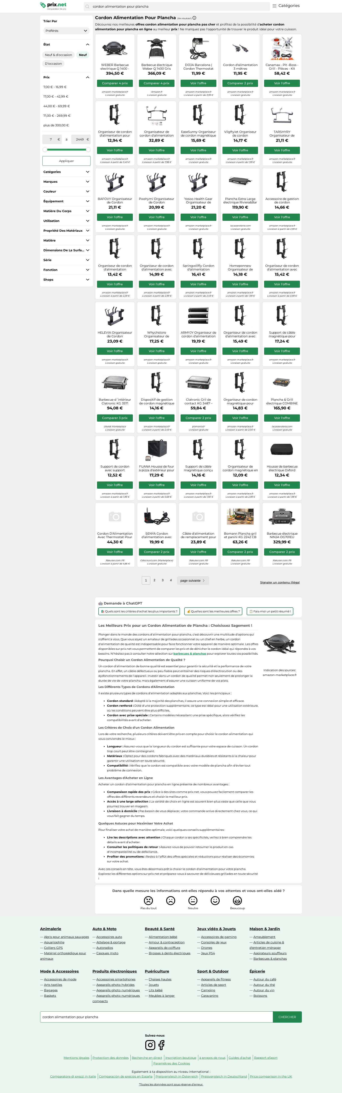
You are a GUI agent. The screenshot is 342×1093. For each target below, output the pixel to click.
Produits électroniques (114, 971)
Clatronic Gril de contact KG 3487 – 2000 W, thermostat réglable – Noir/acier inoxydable (198, 401)
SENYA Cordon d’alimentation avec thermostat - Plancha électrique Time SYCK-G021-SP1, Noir (157, 535)
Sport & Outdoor (213, 971)
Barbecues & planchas (270, 959)
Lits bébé (155, 990)
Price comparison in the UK (271, 1076)
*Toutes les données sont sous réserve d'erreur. (171, 1084)
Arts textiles (53, 985)
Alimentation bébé (163, 937)
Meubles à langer (162, 996)
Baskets (50, 996)
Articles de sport (213, 985)
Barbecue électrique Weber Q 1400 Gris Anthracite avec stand (156, 67)
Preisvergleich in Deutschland (224, 1076)
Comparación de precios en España (125, 1076)
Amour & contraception (167, 942)
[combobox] (180, 6)
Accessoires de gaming (219, 937)
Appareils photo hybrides (115, 985)
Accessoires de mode (60, 979)
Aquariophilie (54, 942)
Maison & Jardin (265, 929)
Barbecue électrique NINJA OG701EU (282, 535)
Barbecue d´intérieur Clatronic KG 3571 (115, 401)
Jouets (154, 985)
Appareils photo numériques (118, 990)
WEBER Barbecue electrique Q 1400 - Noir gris (115, 67)
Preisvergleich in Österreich (177, 1076)
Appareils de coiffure (164, 948)
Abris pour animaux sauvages (66, 937)
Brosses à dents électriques (169, 953)
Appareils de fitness (216, 979)
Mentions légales (76, 1058)
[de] (51, 139)
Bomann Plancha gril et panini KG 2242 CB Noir (240, 535)
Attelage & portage (110, 942)
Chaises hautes (160, 979)
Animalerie (50, 929)
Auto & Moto (104, 929)
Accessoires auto (109, 937)
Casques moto (107, 953)
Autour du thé (264, 985)
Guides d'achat (240, 1058)
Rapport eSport (266, 1058)
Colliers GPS (53, 948)
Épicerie (257, 971)
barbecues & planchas (189, 653)
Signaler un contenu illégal (280, 582)
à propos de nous (212, 1058)
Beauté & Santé (160, 929)
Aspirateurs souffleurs (270, 953)
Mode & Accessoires (59, 971)
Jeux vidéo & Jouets (216, 929)
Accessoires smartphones (115, 979)
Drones (206, 948)
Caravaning (209, 996)
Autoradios (104, 948)
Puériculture (157, 971)
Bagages (51, 990)
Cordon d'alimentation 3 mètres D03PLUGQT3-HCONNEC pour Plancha (240, 67)
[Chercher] (87, 6)
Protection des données (110, 1058)
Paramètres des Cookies (171, 1063)
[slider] (45, 149)
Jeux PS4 (208, 953)
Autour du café (264, 979)
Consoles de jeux (213, 942)
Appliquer (66, 161)
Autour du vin (263, 990)
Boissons (260, 996)
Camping (208, 990)
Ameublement (264, 937)
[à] (80, 139)
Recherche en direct (147, 1058)
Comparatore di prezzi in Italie (73, 1076)
